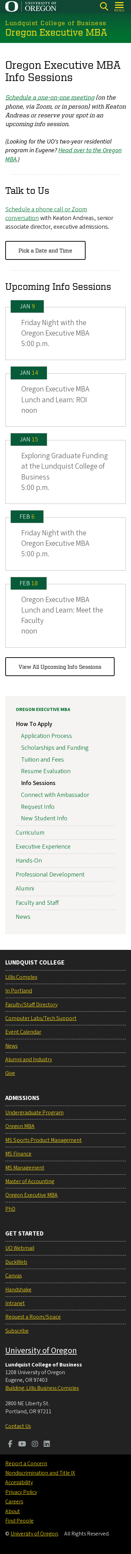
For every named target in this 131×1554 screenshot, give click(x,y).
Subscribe (17, 1331)
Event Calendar (23, 1032)
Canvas (13, 1276)
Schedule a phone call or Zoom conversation (46, 213)
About (12, 1511)
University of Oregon (41, 1350)
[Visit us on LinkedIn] (47, 1445)
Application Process (46, 736)
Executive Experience (43, 846)
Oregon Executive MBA (43, 709)
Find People (19, 1521)
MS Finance (18, 1154)
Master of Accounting (29, 1181)
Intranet (15, 1303)
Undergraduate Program (34, 1112)
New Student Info (44, 818)
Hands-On (29, 860)
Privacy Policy (21, 1492)
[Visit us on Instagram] (35, 1445)
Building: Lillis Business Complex (42, 1388)
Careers (14, 1501)
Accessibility (19, 1482)
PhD (10, 1209)
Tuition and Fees (42, 759)
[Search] (104, 6)
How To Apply (34, 724)
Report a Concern (26, 1463)
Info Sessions (38, 783)
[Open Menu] (120, 6)
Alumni (25, 888)
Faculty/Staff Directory (31, 1005)
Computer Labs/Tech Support (41, 1018)
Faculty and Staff (37, 902)
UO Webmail (19, 1248)
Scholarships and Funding (55, 747)
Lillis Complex (21, 977)
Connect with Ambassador (55, 795)
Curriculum (30, 832)
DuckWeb (16, 1262)
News (23, 916)
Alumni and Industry (28, 1059)
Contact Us (18, 1426)
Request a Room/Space (33, 1317)
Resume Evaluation (46, 771)
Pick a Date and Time (45, 250)
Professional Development (50, 874)
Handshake (18, 1289)
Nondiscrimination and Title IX (40, 1473)
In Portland (18, 991)
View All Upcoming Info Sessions (60, 666)
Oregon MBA (20, 1126)
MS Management (24, 1168)
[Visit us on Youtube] (22, 1445)
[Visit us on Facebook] (10, 1445)
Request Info (37, 806)
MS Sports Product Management (43, 1140)
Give (10, 1073)
